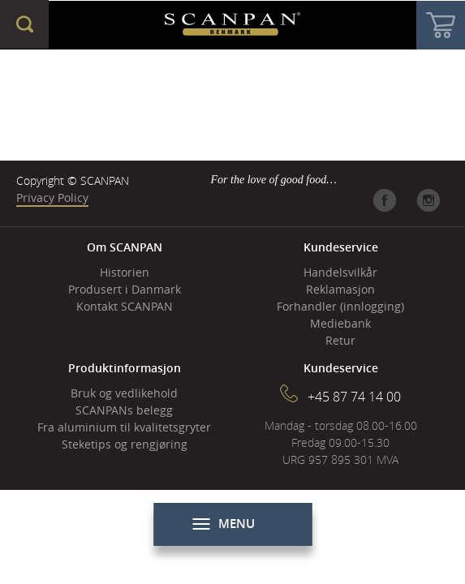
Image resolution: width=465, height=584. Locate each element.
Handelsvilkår (340, 272)
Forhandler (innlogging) (340, 306)
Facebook (384, 200)
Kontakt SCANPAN (124, 306)
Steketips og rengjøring (124, 444)
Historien (124, 272)
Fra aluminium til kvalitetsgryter (124, 427)
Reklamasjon (340, 289)
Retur (340, 340)
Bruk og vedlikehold (124, 393)
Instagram (428, 200)
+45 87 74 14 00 (354, 397)
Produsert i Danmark (124, 289)
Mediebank (340, 323)
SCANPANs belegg (124, 410)
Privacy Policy (52, 197)
